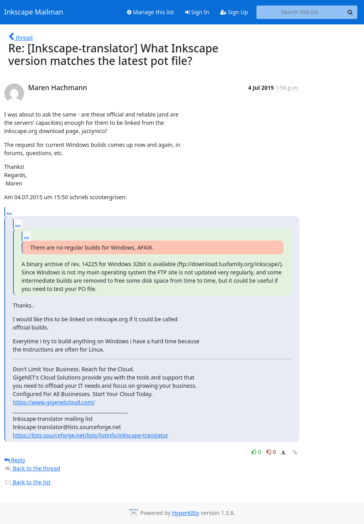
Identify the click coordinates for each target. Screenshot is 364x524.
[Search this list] (300, 12)
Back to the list (27, 482)
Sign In (197, 12)
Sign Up (234, 12)
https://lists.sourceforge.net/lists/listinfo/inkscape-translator (91, 435)
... (9, 211)
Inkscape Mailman (33, 12)
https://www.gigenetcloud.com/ (54, 402)
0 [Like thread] (257, 451)
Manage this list (150, 12)
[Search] (350, 12)
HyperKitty (185, 513)
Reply (15, 460)
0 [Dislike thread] (271, 451)
